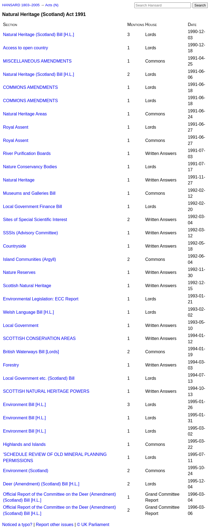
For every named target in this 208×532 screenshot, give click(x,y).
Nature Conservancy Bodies (30, 166)
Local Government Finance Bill (32, 206)
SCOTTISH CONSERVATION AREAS (39, 338)
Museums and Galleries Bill (29, 193)
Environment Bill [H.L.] (24, 404)
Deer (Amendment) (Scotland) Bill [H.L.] (41, 484)
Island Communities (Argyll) (29, 259)
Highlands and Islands (24, 444)
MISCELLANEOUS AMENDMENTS (37, 61)
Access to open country (25, 48)
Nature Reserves (19, 272)
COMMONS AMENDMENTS (30, 87)
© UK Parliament (93, 524)
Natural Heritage (19, 180)
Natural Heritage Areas (25, 114)
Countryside (14, 246)
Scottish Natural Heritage (27, 285)
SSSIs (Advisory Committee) (30, 233)
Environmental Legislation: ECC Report (40, 299)
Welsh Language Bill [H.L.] (28, 312)
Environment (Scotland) (25, 470)
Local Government (20, 325)
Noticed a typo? (17, 524)
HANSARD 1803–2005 (21, 5)
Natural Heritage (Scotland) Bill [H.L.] (38, 34)
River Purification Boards (27, 153)
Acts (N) (51, 5)
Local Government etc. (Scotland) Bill (38, 378)
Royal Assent (15, 127)
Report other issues (54, 524)
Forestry (11, 365)
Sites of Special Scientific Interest (35, 219)
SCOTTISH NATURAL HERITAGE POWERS (46, 391)
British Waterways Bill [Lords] (31, 351)
